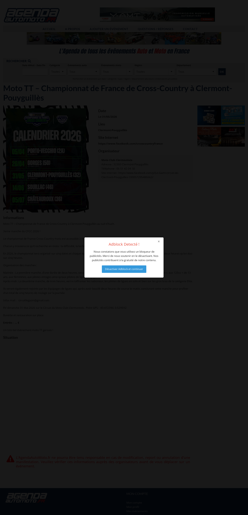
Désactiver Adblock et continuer (124, 269)
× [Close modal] (159, 241)
